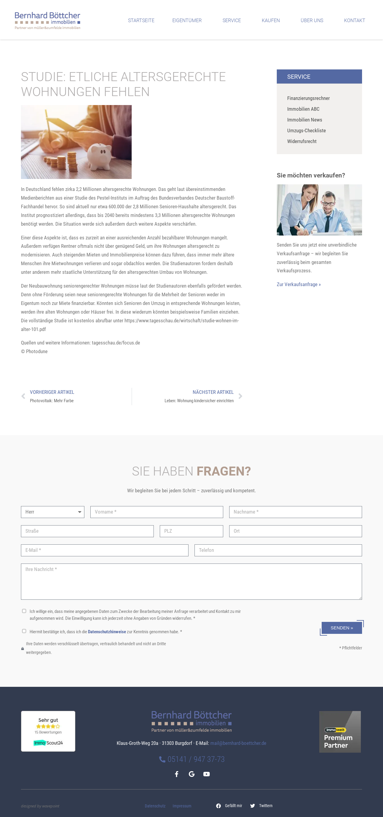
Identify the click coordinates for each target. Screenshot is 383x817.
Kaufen (272, 21)
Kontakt (356, 21)
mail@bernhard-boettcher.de (238, 743)
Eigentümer (188, 21)
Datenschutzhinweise (107, 631)
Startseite (141, 20)
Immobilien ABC (303, 109)
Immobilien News (304, 120)
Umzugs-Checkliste (306, 130)
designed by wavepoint (40, 806)
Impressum (182, 806)
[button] (229, 806)
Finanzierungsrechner (308, 98)
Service (233, 21)
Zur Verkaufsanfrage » (299, 284)
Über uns (313, 21)
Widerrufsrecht (302, 141)
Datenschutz (155, 806)
